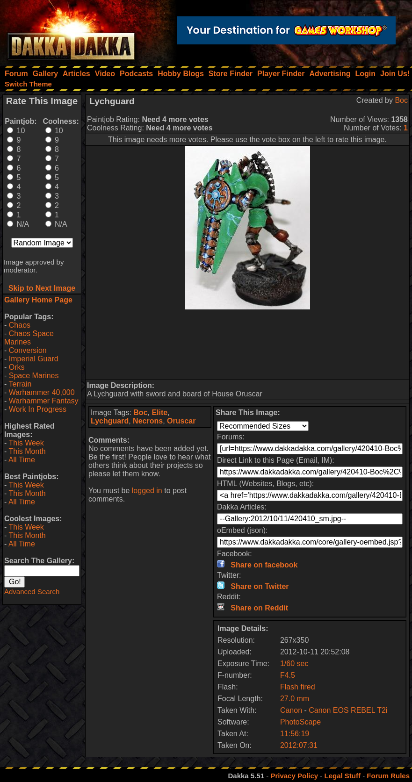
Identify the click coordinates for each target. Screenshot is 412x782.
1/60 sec (294, 663)
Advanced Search (31, 591)
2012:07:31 (299, 745)
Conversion (28, 350)
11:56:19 (294, 734)
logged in (147, 491)
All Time (21, 460)
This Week (25, 443)
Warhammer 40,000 (42, 392)
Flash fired (297, 687)
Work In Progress (37, 409)
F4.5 (287, 675)
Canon (291, 710)
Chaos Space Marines (29, 338)
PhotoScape (300, 722)
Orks (17, 367)
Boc (401, 100)
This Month (26, 451)
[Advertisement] (247, 344)
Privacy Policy (294, 776)
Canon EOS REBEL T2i (348, 710)
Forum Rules (388, 776)
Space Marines (34, 376)
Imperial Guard (33, 359)
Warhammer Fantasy (44, 401)
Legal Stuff (342, 776)
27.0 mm (294, 699)
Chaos (19, 325)
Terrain (19, 384)
